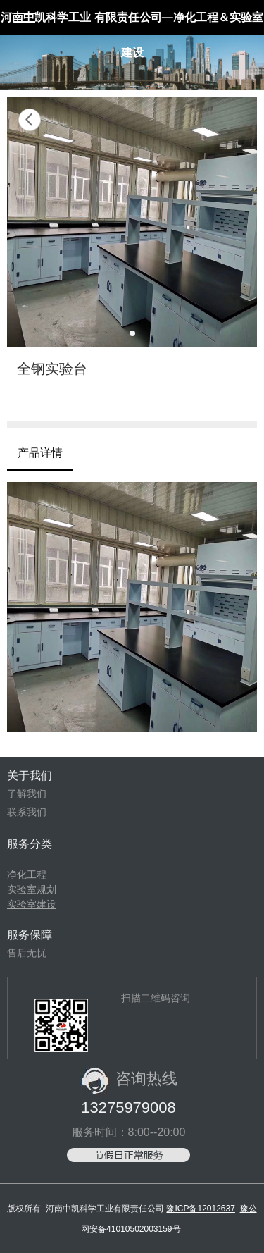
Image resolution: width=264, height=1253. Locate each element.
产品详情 (40, 453)
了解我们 (26, 793)
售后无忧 (26, 952)
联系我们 (26, 811)
